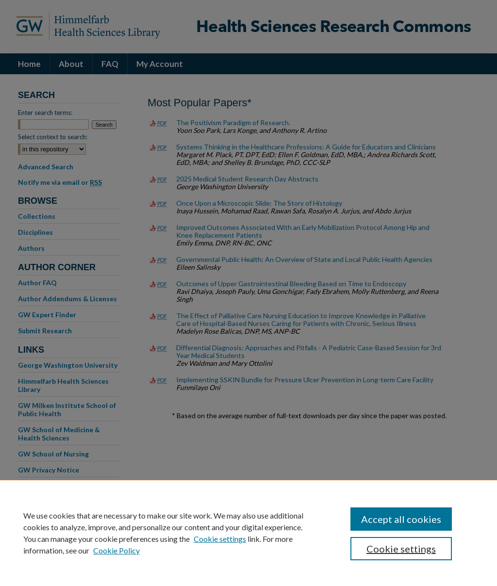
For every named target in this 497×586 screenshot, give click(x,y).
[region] (248, 532)
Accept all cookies (401, 519)
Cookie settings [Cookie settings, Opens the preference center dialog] (401, 548)
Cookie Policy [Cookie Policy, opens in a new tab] (116, 550)
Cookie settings (220, 538)
